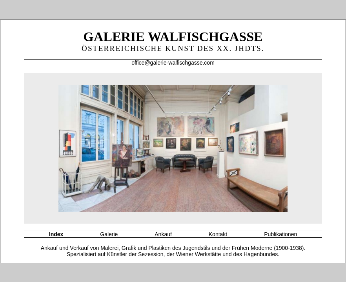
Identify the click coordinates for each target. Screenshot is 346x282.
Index (56, 234)
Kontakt (218, 234)
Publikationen (280, 234)
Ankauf (163, 234)
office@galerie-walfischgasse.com (173, 63)
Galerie (109, 234)
